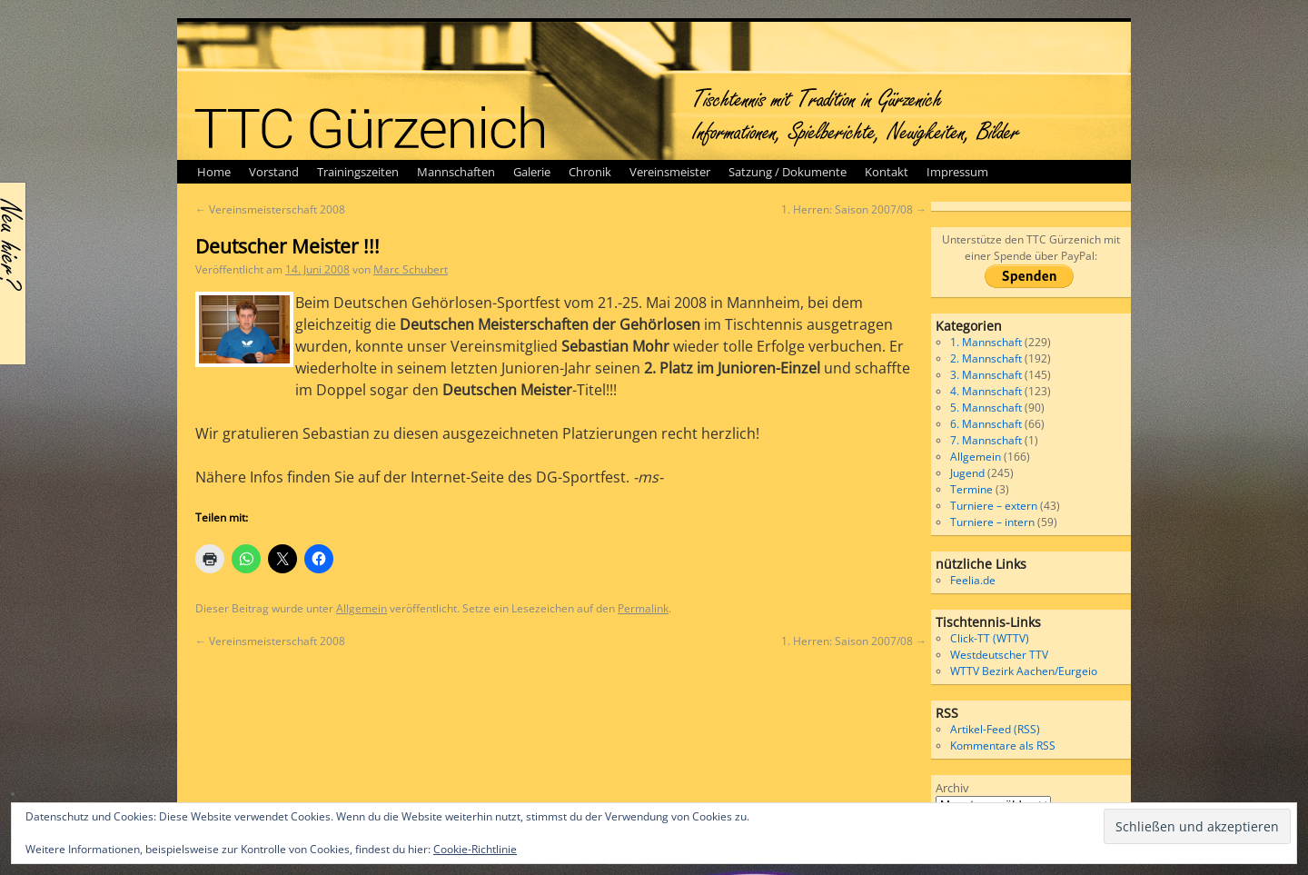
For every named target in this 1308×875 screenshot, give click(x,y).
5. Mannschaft (986, 407)
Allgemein (361, 608)
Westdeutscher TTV (999, 654)
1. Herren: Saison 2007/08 (853, 209)
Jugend (967, 473)
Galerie (531, 172)
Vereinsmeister (669, 172)
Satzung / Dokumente (787, 172)
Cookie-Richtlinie (475, 849)
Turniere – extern (993, 505)
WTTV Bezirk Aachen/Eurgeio (1023, 671)
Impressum (957, 172)
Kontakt (886, 172)
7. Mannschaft (986, 440)
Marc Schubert (410, 269)
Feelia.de (973, 580)
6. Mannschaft (986, 424)
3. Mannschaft (986, 375)
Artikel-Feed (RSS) (995, 729)
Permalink (643, 608)
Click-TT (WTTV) (989, 638)
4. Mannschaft (986, 391)
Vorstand (274, 172)
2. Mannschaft (986, 358)
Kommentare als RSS (1002, 745)
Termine (971, 489)
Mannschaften (456, 172)
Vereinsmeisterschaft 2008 (270, 209)
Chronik (590, 172)
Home (214, 172)
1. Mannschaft (986, 342)
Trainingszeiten (358, 172)
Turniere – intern (992, 522)
